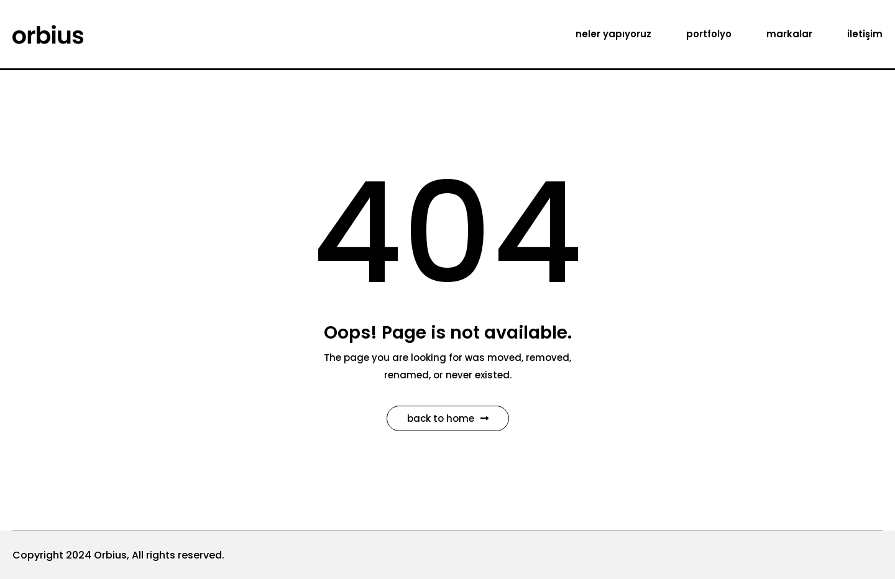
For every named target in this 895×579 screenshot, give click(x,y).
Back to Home (448, 418)
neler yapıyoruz (613, 33)
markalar (789, 33)
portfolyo (709, 33)
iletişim (865, 33)
